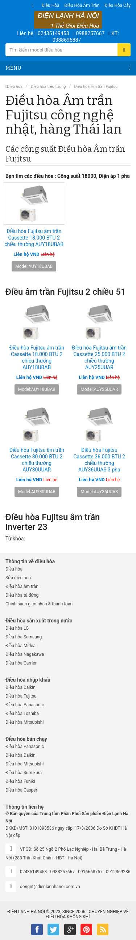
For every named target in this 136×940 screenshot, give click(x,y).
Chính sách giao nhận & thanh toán (39, 603)
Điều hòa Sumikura (23, 772)
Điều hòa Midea (20, 645)
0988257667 (90, 33)
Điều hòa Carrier (21, 663)
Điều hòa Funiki (20, 781)
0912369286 (118, 871)
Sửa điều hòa (18, 577)
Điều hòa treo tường (48, 86)
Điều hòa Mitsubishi (24, 722)
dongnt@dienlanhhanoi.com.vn (50, 886)
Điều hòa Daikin (20, 687)
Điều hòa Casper (21, 790)
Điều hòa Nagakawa (24, 654)
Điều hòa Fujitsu (21, 696)
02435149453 (53, 33)
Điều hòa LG (17, 628)
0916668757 (90, 871)
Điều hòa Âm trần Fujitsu (96, 86)
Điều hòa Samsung (23, 636)
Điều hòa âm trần (82, 5)
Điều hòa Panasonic (24, 704)
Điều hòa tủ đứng (21, 595)
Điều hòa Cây (117, 5)
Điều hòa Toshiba (22, 713)
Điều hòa (50, 5)
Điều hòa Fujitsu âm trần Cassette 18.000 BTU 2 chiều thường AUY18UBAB (33, 237)
